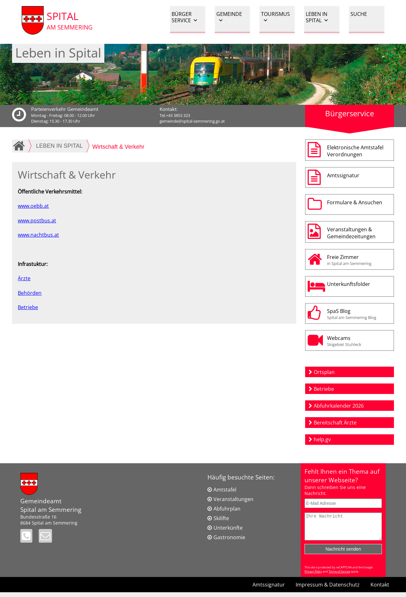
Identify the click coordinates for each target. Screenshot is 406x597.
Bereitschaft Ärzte (335, 422)
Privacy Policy (313, 576)
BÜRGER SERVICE (185, 17)
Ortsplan (324, 372)
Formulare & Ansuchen (354, 202)
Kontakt (379, 589)
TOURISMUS (275, 17)
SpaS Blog (359, 314)
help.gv (322, 439)
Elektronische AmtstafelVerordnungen (355, 151)
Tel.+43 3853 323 (175, 115)
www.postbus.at (37, 220)
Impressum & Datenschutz (328, 589)
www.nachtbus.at (38, 234)
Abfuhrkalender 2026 (339, 405)
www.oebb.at (33, 205)
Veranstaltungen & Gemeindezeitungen (351, 233)
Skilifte (221, 518)
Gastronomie (229, 537)
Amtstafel (224, 489)
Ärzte (24, 278)
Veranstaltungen (233, 499)
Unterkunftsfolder (348, 284)
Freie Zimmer (359, 260)
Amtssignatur (343, 175)
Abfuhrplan (226, 508)
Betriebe (28, 307)
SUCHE (358, 13)
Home (20, 146)
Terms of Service (339, 576)
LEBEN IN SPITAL (317, 17)
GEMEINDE (229, 17)
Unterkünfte (228, 527)
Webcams (359, 341)
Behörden (30, 292)
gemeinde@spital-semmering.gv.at (192, 121)
